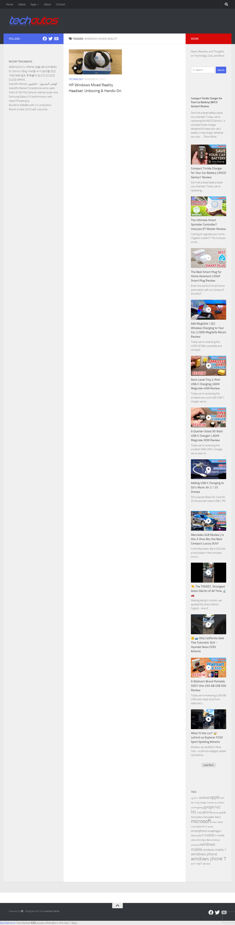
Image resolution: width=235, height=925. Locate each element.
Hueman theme (51, 911)
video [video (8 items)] (207, 839)
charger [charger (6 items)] (203, 802)
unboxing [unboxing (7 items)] (199, 840)
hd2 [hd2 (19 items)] (218, 807)
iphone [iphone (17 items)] (207, 812)
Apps (33, 4)
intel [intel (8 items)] (199, 812)
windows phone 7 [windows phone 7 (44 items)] (208, 859)
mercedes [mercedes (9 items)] (196, 817)
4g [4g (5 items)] (192, 798)
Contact (60, 4)
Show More (210, 136)
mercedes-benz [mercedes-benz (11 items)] (212, 817)
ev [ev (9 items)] (195, 807)
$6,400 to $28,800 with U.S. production (30, 105)
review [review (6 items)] (210, 826)
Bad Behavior (8, 922)
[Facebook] (45, 38)
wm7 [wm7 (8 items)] (193, 863)
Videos (22, 4)
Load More (208, 765)
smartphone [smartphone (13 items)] (199, 831)
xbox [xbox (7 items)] (208, 863)
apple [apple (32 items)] (215, 797)
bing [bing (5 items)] (197, 803)
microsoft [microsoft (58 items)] (201, 821)
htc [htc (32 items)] (194, 811)
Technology (76, 79)
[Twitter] (50, 38)
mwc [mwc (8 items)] (214, 822)
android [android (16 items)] (204, 798)
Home (9, 4)
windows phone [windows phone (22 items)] (204, 854)
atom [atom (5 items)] (193, 803)
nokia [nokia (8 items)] (220, 822)
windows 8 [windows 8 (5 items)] (195, 845)
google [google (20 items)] (209, 807)
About (47, 4)
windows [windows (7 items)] (215, 840)
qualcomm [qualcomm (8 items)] (201, 826)
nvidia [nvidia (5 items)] (193, 827)
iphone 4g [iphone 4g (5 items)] (217, 813)
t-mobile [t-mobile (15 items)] (208, 835)
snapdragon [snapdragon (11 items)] (214, 831)
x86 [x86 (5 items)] (204, 864)
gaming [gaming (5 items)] (200, 808)
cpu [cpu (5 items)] (215, 803)
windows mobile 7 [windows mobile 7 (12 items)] (214, 849)
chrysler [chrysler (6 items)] (210, 802)
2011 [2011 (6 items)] (196, 798)
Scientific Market (18, 84)
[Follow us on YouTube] (56, 38)
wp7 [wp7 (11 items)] (199, 863)
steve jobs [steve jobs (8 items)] (196, 835)
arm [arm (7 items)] (222, 798)
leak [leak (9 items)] (223, 812)
